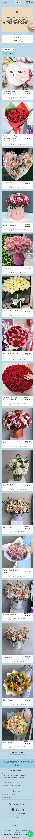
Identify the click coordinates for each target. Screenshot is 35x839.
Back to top (17, 825)
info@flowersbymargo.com (12, 785)
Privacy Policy (8, 834)
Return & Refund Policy (17, 837)
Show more (17, 753)
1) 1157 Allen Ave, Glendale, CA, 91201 (13, 775)
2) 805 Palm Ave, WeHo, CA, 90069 (13, 777)
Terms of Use (17, 834)
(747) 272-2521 (9, 782)
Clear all (8, 54)
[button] (30, 834)
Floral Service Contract (9, 794)
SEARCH (16, 40)
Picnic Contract (6, 797)
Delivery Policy (26, 834)
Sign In (17, 2)
